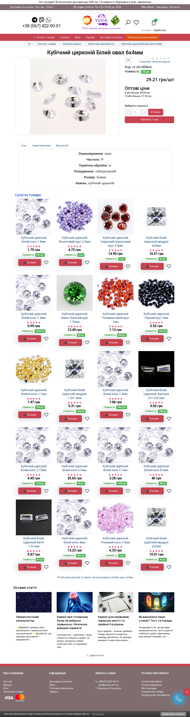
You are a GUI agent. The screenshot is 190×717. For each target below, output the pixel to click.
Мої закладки (149, 688)
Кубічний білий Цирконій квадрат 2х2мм (156, 542)
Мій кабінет (148, 7)
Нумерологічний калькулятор (27, 618)
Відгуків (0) (62, 145)
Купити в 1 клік (149, 119)
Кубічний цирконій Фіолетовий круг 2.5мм (75, 239)
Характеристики (41, 145)
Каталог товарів (44, 37)
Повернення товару (153, 691)
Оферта (54, 691)
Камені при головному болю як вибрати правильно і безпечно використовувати (72, 622)
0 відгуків (145, 61)
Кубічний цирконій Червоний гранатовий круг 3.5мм (115, 241)
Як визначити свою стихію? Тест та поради (155, 618)
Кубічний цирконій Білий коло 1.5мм (115, 392)
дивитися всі (95, 655)
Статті (49, 7)
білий (115, 577)
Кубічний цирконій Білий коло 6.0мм (74, 468)
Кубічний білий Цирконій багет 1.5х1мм (33, 542)
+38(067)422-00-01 (107, 681)
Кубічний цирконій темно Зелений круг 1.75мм (74, 318)
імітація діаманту (101, 577)
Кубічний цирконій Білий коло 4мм (74, 540)
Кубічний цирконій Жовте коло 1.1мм (34, 392)
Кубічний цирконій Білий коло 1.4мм (34, 315)
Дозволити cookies (173, 713)
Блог (6, 688)
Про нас (40, 7)
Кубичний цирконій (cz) (101, 44)
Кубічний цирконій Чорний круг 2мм (156, 315)
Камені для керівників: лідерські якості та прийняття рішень (113, 620)
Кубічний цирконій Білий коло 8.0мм (156, 468)
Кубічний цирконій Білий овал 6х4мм (141, 44)
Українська (159, 30)
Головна (64, 37)
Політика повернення (61, 688)
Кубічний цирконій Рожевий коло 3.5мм (115, 540)
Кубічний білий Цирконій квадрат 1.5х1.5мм (74, 394)
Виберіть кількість (136, 105)
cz (82, 577)
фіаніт (87, 577)
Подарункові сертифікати (156, 695)
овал (122, 577)
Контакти (174, 7)
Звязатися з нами (13, 691)
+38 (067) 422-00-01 (41, 25)
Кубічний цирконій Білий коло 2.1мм (115, 468)
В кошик (155, 111)
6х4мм (129, 577)
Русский (145, 30)
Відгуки (90, 37)
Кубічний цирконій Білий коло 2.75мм (34, 468)
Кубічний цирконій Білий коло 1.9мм (34, 239)
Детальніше (98, 714)
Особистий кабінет (152, 681)
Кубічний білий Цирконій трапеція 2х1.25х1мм (156, 394)
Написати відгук (161, 61)
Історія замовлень (152, 685)
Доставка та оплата (22, 7)
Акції (78, 37)
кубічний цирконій (70, 577)
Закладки (161, 7)
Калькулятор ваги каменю (142, 37)
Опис (24, 145)
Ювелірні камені (72, 44)
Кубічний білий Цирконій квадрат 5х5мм (156, 241)
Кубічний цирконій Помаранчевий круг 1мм (115, 318)
